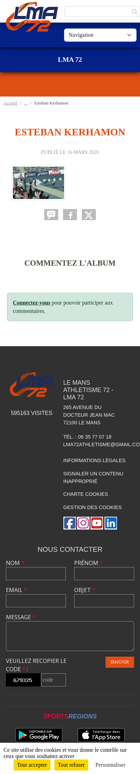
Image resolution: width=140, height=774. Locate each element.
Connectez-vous (31, 303)
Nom (15, 563)
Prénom (88, 563)
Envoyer (120, 662)
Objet (84, 590)
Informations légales (94, 460)
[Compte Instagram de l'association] (83, 523)
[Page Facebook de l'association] (69, 523)
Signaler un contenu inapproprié (93, 477)
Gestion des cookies (92, 507)
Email (16, 590)
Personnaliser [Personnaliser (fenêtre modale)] (110, 765)
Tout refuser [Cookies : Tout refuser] (71, 765)
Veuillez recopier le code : (36, 665)
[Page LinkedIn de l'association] (110, 523)
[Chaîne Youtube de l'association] (97, 523)
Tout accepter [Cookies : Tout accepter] (32, 765)
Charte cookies (85, 494)
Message (21, 617)
